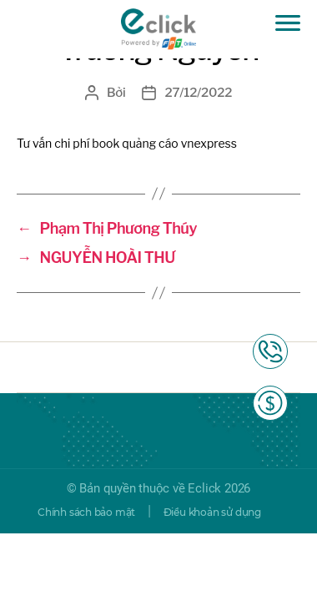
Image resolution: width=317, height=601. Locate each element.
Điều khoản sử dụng (212, 512)
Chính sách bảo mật (86, 512)
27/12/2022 (198, 92)
